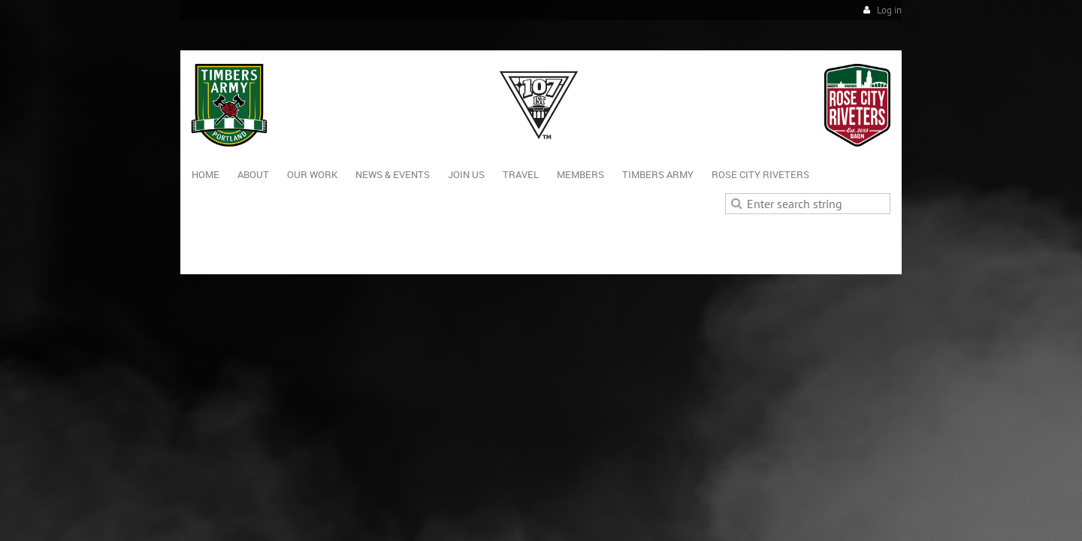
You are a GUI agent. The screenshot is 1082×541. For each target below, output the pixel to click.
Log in (889, 10)
